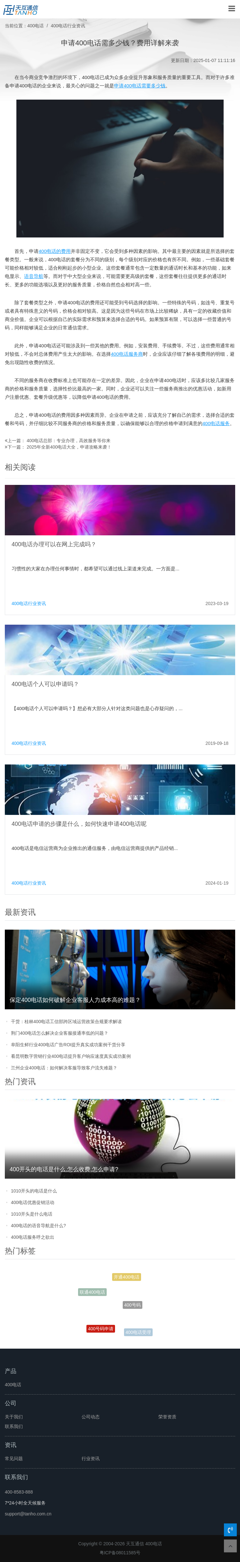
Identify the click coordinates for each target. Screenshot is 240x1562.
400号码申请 (100, 1329)
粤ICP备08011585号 (120, 1552)
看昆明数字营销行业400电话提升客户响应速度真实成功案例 (71, 1056)
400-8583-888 (19, 1492)
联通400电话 (92, 1292)
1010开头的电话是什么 (34, 1190)
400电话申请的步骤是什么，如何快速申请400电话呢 (79, 824)
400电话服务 (216, 423)
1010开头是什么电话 (31, 1214)
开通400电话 (126, 1277)
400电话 (35, 25)
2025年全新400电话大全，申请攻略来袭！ (69, 447)
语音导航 (33, 276)
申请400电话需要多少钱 (139, 85)
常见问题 (14, 1458)
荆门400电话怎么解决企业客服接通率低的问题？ (59, 1033)
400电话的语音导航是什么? (38, 1225)
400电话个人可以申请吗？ (45, 684)
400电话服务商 (127, 354)
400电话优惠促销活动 (32, 1202)
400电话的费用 (55, 251)
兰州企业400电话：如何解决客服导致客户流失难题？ (64, 1067)
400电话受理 (138, 1332)
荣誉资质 (167, 1416)
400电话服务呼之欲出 (32, 1237)
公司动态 (91, 1416)
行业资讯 (91, 1458)
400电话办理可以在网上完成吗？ (54, 544)
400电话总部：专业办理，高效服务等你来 (69, 440)
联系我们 (14, 1426)
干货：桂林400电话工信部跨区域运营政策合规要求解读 (66, 1021)
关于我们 (14, 1416)
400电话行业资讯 (68, 25)
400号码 (132, 1306)
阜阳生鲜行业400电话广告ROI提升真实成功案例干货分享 (68, 1044)
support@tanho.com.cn (28, 1513)
